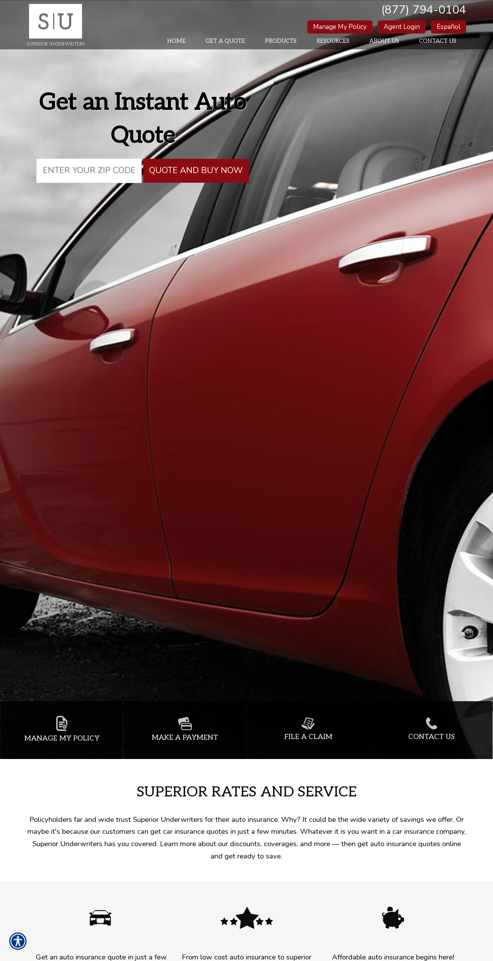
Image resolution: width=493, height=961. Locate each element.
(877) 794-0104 (423, 10)
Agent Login (402, 26)
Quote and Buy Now (196, 170)
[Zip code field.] (89, 170)
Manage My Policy (340, 26)
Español (448, 26)
